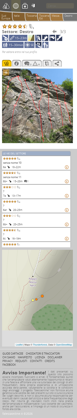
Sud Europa (5, 17)
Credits (50, 361)
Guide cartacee (12, 353)
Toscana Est (44, 17)
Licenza (40, 357)
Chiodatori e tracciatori (43, 353)
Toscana (32, 16)
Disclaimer (55, 357)
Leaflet (19, 344)
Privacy (7, 361)
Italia (17, 16)
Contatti (36, 361)
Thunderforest (40, 344)
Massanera (58, 16)
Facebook (9, 365)
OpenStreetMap (64, 344)
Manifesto (25, 357)
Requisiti (21, 361)
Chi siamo (8, 357)
